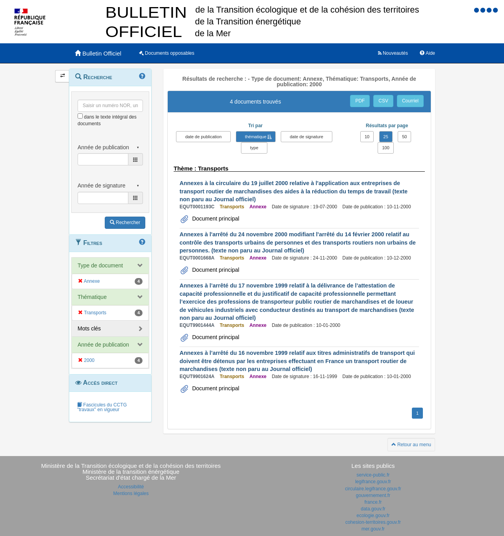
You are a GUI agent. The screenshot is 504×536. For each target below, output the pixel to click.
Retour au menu (411, 444)
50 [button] (404, 136)
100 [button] (385, 147)
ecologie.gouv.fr (373, 515)
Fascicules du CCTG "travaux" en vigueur (102, 407)
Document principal (215, 218)
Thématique (92, 297)
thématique (255, 136)
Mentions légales (130, 493)
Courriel (410, 101)
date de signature (306, 136)
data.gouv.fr (373, 509)
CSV (383, 101)
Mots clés (89, 328)
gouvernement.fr (373, 495)
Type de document (100, 265)
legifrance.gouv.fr (373, 481)
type (254, 147)
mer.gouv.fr (373, 529)
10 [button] (367, 136)
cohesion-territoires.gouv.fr (373, 522)
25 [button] (386, 136)
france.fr (373, 502)
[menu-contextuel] (80, 116)
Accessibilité (131, 487)
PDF (360, 101)
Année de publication (103, 344)
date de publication (203, 136)
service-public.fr (372, 475)
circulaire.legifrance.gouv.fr (373, 488)
